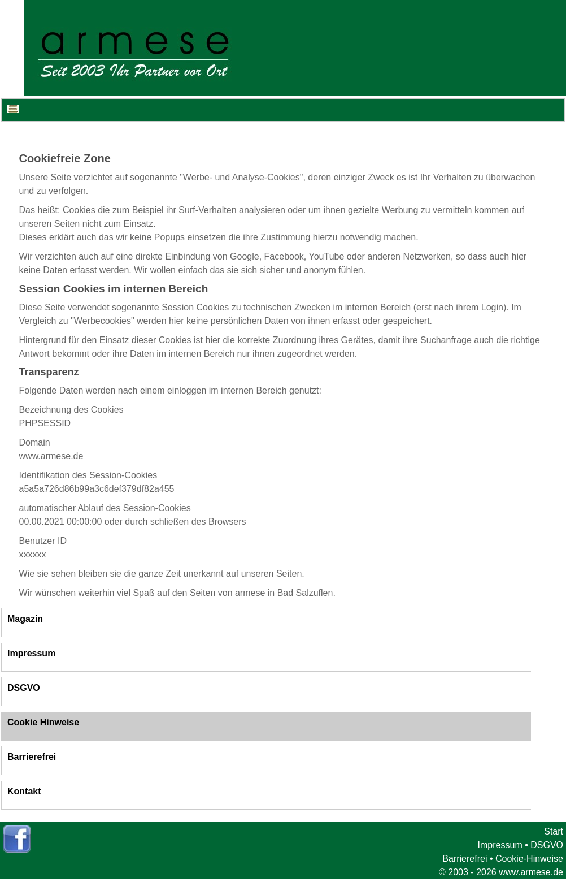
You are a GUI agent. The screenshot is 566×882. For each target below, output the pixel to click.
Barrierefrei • (467, 858)
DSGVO (23, 688)
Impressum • (503, 845)
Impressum (31, 653)
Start (553, 831)
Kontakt (24, 791)
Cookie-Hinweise (529, 858)
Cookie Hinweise (43, 722)
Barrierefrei (31, 757)
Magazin (25, 619)
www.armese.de (531, 872)
